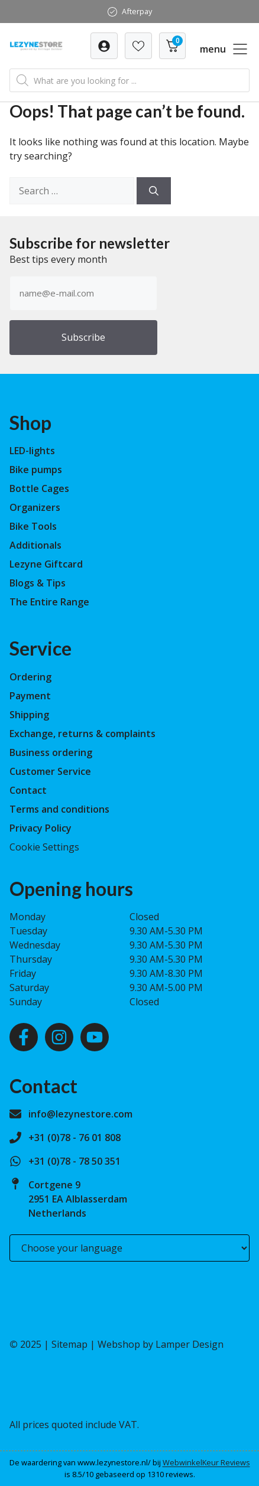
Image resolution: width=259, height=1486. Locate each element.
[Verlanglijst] (104, 45)
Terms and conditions (59, 809)
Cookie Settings (44, 846)
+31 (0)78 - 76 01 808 (74, 1137)
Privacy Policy (40, 828)
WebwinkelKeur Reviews (206, 1462)
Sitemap (69, 1344)
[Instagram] (59, 1037)
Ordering (30, 676)
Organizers (34, 507)
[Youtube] (94, 1037)
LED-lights (32, 450)
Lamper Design (190, 1344)
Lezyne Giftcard (46, 564)
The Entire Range (49, 601)
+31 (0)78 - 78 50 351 (74, 1161)
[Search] (154, 190)
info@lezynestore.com (80, 1113)
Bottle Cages (39, 488)
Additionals (35, 545)
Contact (28, 790)
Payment (30, 695)
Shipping (29, 714)
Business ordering (50, 752)
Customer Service (50, 771)
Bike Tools (33, 526)
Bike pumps (35, 469)
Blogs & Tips (37, 582)
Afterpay (137, 11)
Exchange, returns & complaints (82, 733)
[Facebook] (23, 1037)
